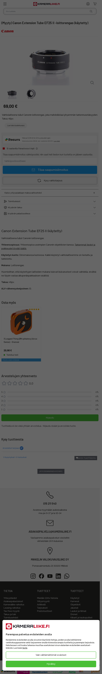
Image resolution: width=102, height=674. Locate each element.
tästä (24, 648)
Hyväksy (51, 664)
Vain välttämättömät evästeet (51, 655)
